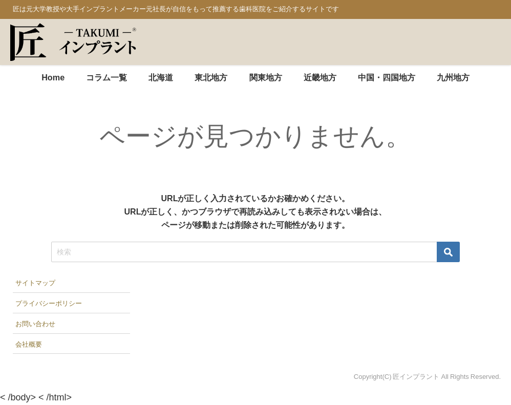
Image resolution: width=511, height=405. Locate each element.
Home (53, 77)
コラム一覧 (106, 77)
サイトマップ (35, 283)
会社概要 (28, 344)
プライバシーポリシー (48, 303)
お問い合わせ (35, 324)
